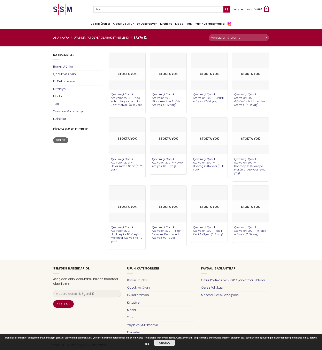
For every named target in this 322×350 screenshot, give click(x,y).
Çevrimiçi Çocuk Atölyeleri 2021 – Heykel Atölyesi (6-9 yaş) (167, 162)
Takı (189, 24)
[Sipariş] (239, 37)
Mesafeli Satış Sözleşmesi (220, 295)
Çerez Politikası (212, 288)
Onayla (164, 342)
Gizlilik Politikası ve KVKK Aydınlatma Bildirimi (233, 280)
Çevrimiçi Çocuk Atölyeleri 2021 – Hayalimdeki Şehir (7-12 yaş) (126, 164)
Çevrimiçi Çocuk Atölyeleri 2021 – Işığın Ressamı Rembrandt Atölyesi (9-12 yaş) (166, 232)
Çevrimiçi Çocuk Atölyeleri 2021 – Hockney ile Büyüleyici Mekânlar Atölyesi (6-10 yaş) (249, 166)
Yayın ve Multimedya (210, 24)
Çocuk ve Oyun (123, 24)
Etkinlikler (59, 119)
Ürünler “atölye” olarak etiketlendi (101, 38)
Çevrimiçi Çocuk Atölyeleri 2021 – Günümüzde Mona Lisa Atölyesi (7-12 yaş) (249, 100)
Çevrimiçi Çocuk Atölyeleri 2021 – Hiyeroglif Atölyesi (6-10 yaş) (208, 164)
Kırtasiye (166, 24)
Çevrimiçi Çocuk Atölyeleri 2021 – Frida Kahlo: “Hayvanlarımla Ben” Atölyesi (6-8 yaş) (126, 100)
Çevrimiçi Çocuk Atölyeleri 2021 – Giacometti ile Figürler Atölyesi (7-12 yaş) (167, 100)
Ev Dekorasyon (147, 24)
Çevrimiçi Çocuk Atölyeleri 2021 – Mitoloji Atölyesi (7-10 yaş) (250, 231)
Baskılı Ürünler (100, 24)
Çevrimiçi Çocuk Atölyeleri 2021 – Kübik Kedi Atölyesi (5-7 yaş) (208, 231)
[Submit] (226, 9)
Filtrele (61, 140)
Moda (179, 24)
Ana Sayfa (61, 38)
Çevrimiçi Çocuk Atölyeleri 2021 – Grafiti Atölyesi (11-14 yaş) (208, 98)
